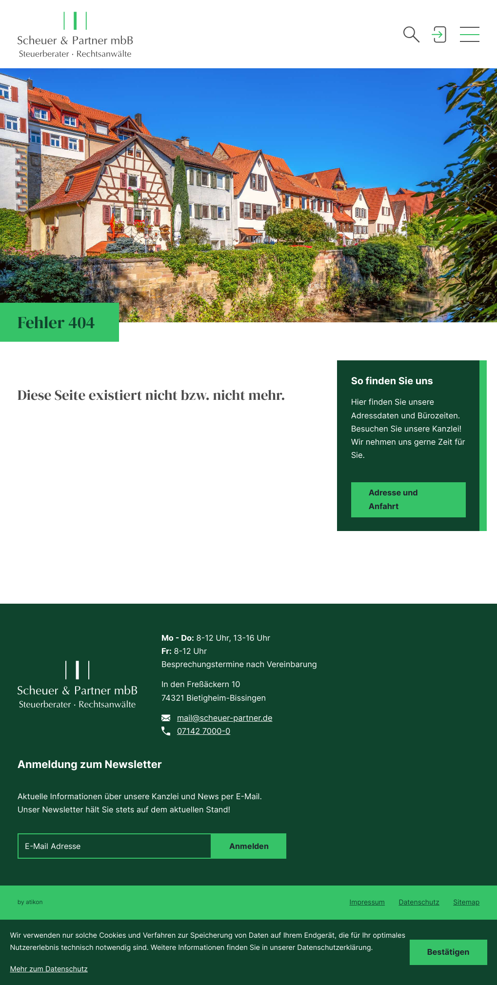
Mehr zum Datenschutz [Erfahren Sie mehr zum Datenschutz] (48, 969)
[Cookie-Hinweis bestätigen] (448, 952)
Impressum (367, 902)
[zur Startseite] (75, 34)
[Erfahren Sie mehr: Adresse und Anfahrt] (408, 499)
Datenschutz (418, 902)
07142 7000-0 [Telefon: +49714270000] (203, 731)
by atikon (30, 902)
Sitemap (466, 902)
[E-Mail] (115, 846)
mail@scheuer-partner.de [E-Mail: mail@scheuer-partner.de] (225, 718)
